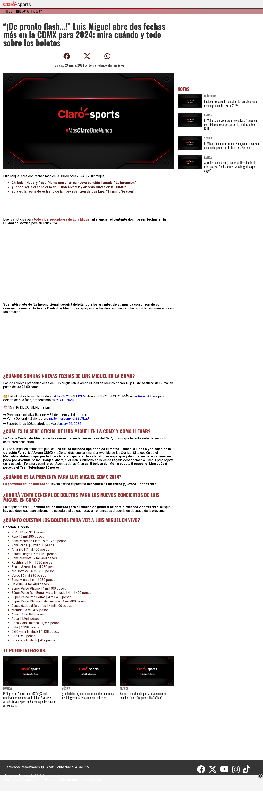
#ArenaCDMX (147, 396)
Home (8, 11)
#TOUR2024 (65, 400)
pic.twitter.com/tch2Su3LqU (69, 418)
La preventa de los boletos (24, 484)
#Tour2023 (62, 396)
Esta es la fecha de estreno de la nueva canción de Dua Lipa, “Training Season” (73, 191)
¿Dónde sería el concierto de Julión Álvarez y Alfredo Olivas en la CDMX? (69, 187)
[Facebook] (203, 769)
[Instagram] (237, 769)
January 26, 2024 (69, 424)
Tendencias (22, 11)
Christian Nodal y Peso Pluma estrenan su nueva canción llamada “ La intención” (74, 183)
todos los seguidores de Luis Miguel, (63, 219)
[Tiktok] (247, 769)
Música (37, 11)
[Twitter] (214, 769)
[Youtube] (226, 769)
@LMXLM (78, 396)
